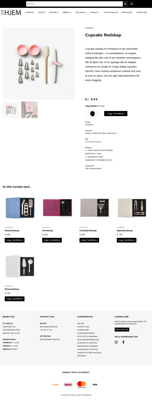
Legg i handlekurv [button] (14, 241)
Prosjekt (81, 358)
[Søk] (125, 4)
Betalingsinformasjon (88, 342)
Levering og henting (87, 345)
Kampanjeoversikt (86, 335)
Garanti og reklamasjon (89, 355)
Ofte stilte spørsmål (87, 339)
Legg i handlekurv (116, 113)
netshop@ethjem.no (50, 342)
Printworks (89, 28)
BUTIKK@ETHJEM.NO (49, 329)
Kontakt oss (83, 329)
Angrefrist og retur (87, 351)
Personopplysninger (87, 348)
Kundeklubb (83, 332)
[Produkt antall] (92, 113)
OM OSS (80, 326)
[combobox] (74, 4)
